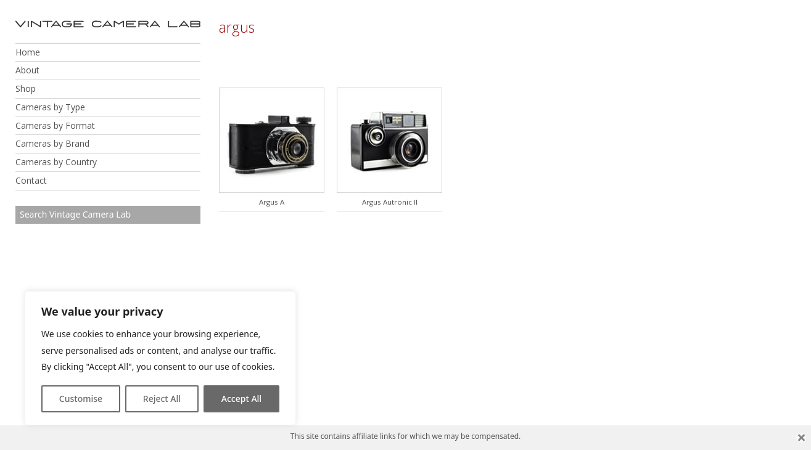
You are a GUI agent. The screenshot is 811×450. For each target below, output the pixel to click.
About (27, 70)
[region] (160, 358)
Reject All (162, 398)
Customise (80, 398)
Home (27, 52)
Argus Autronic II (390, 202)
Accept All (241, 398)
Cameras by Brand (52, 143)
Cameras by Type (50, 107)
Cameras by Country (56, 162)
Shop (25, 88)
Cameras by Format (55, 125)
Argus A (271, 202)
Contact (31, 180)
